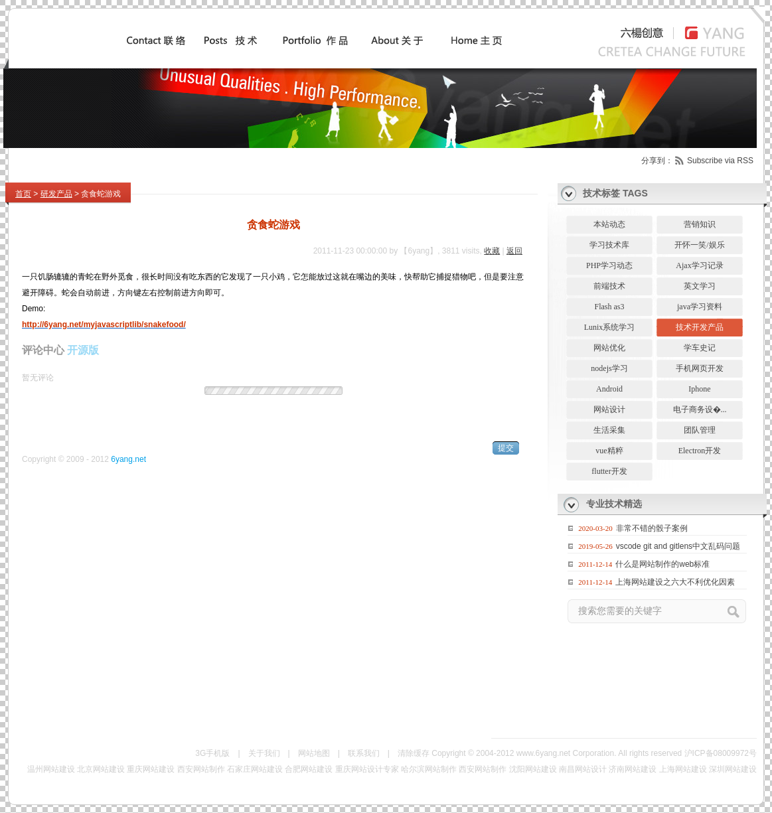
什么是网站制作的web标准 (662, 564)
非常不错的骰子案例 (652, 528)
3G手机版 (212, 753)
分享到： (657, 160)
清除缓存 (413, 753)
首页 (23, 193)
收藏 (492, 251)
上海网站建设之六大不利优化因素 (675, 582)
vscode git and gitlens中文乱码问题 (678, 546)
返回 (514, 251)
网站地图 (314, 753)
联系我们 (364, 753)
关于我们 (264, 753)
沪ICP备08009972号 (720, 753)
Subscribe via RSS (720, 160)
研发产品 (56, 193)
